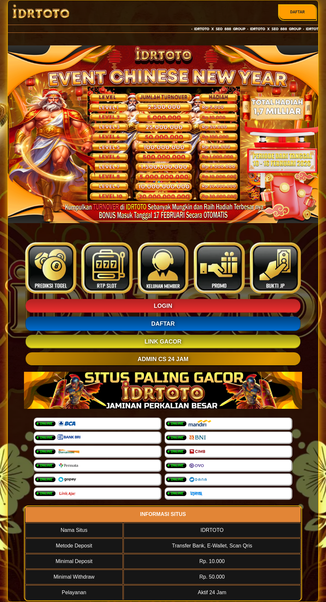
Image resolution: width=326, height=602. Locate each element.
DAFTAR (297, 12)
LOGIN (163, 306)
